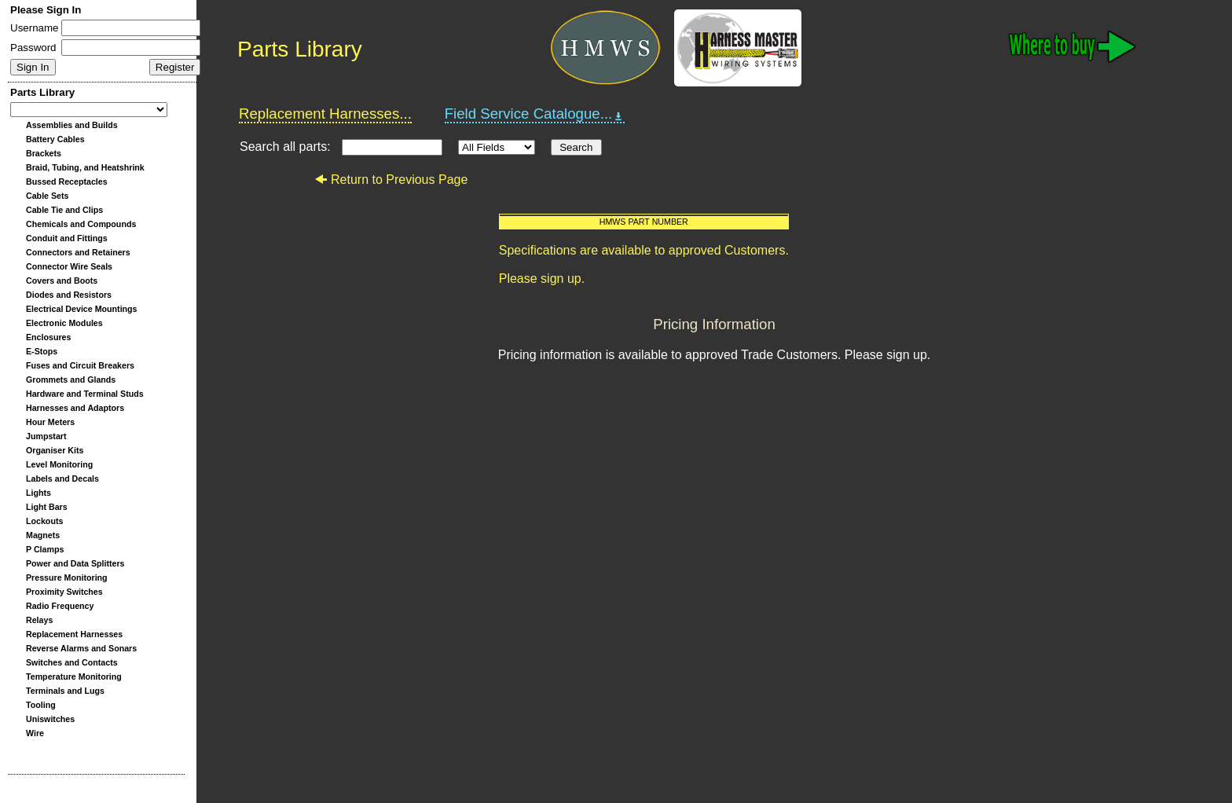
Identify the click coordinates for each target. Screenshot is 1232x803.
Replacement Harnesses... (325, 113)
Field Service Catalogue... (535, 114)
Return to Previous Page (391, 179)
